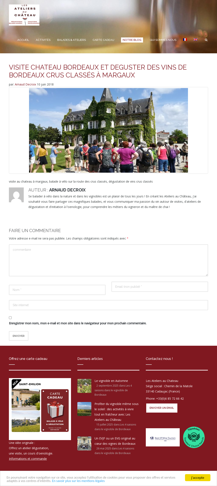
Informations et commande (28, 459)
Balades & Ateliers (71, 39)
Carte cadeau (103, 39)
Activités (43, 39)
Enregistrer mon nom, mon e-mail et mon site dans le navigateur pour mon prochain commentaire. (77, 323)
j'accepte (197, 477)
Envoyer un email (162, 407)
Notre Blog (132, 39)
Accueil (23, 39)
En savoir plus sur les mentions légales (94, 481)
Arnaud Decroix (26, 84)
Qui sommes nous (163, 39)
